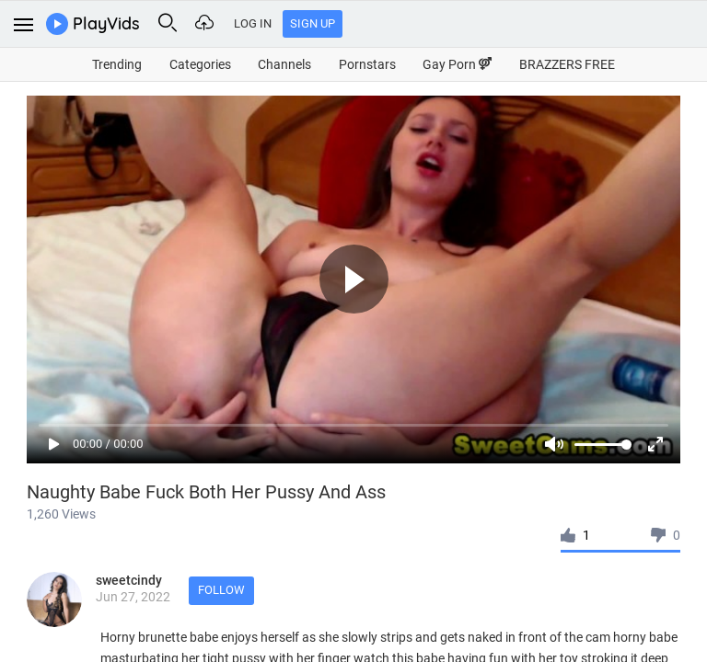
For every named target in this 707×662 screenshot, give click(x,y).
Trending (117, 64)
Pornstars (367, 64)
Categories (200, 64)
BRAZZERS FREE (567, 64)
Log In (253, 23)
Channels (284, 64)
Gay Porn (457, 64)
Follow (221, 590)
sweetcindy (129, 580)
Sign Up (312, 23)
